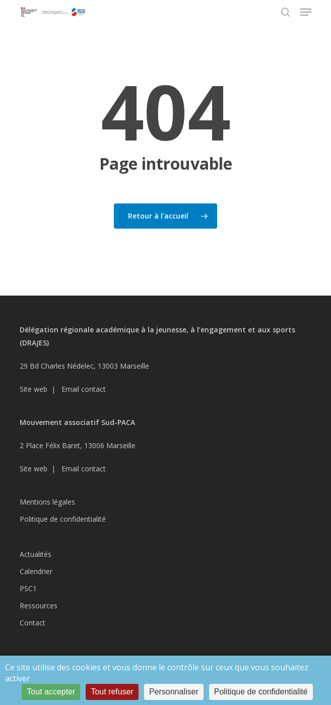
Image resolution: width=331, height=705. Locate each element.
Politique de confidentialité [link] (261, 691)
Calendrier (36, 571)
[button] (305, 12)
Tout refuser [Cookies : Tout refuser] (112, 691)
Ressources (38, 605)
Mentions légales (47, 502)
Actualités (35, 554)
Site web (33, 389)
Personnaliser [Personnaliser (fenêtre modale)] (173, 691)
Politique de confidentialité (63, 519)
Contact (32, 622)
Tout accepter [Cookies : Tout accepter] (51, 691)
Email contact (83, 389)
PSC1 (28, 588)
